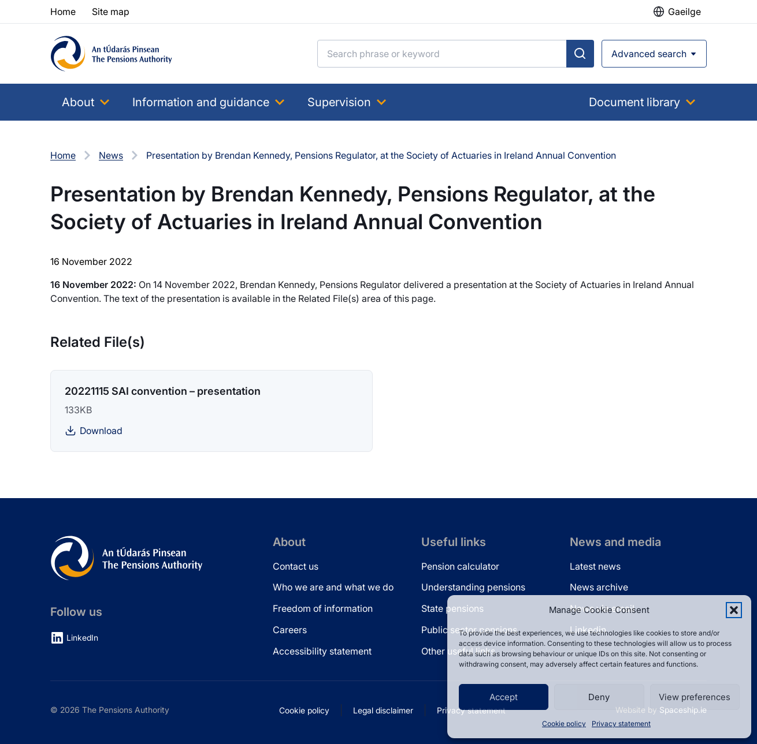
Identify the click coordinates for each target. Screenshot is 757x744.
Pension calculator (460, 566)
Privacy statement (621, 723)
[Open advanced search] (654, 54)
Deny (599, 696)
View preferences (694, 696)
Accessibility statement (322, 651)
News (111, 155)
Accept (503, 696)
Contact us (295, 566)
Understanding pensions (473, 587)
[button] (734, 610)
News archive (599, 587)
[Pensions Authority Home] (111, 53)
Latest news (595, 566)
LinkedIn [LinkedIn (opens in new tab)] (82, 637)
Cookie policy (564, 723)
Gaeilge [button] (684, 11)
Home (63, 155)
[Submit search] (580, 54)
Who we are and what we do (333, 587)
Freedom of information (323, 608)
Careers (290, 629)
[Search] (442, 54)
